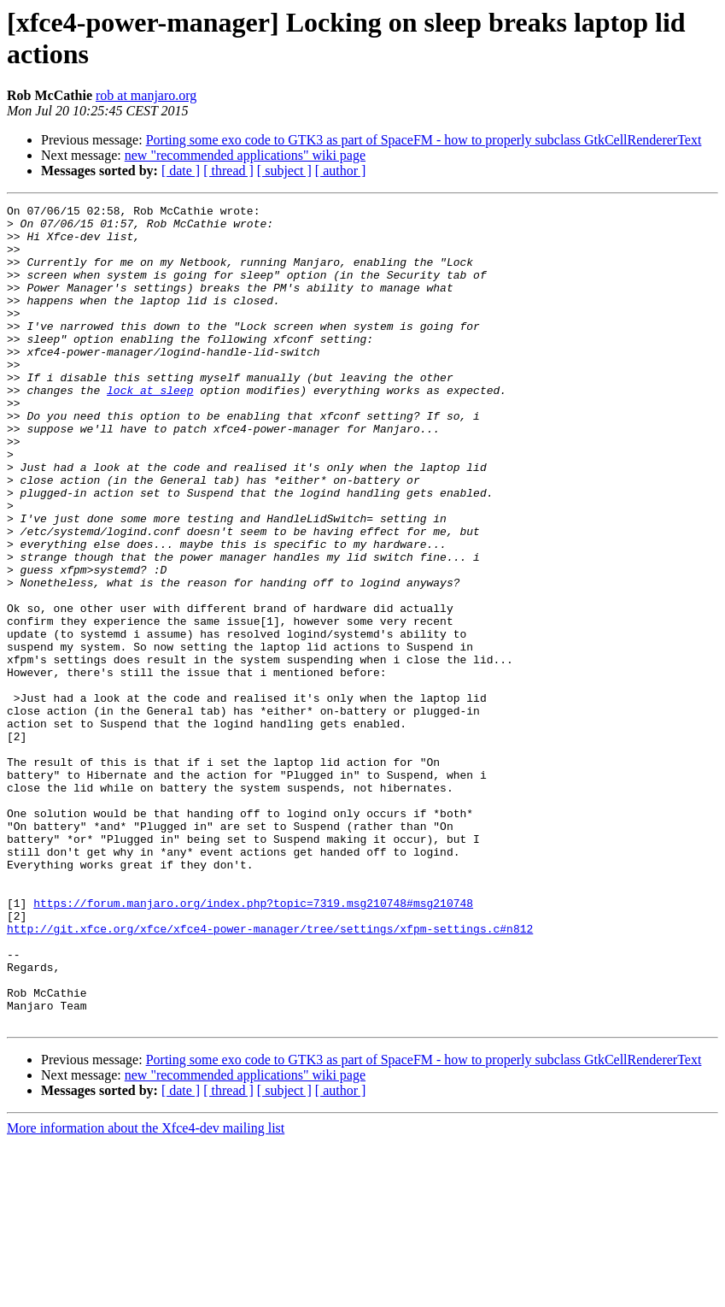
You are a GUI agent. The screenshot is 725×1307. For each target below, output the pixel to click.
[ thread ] (228, 170)
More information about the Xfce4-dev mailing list (145, 1292)
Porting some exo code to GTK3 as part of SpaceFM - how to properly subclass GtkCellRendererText (424, 139)
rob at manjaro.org (146, 95)
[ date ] (180, 170)
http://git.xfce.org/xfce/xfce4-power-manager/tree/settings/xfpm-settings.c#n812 (270, 1074)
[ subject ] (284, 170)
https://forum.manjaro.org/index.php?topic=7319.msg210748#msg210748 (253, 1043)
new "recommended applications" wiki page (245, 155)
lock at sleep (150, 428)
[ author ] (340, 170)
